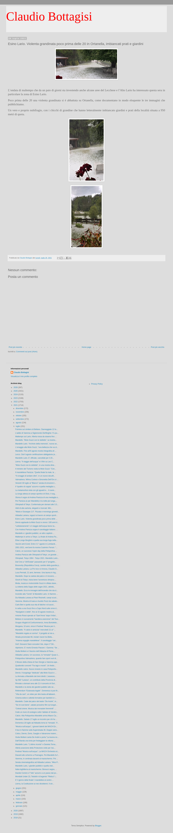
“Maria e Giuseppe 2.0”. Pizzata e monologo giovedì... (37, 512)
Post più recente (15, 347)
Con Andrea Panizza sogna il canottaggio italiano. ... (36, 530)
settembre (20, 419)
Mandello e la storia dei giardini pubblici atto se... (35, 687)
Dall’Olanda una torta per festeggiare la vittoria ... (35, 741)
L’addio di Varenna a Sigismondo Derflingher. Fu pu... (37, 433)
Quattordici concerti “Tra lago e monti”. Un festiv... (35, 666)
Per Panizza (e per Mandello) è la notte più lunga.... (36, 501)
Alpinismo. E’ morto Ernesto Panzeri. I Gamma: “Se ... (37, 648)
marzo (18, 799)
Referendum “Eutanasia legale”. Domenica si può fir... (37, 691)
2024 (16, 394)
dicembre (20, 408)
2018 (16, 818)
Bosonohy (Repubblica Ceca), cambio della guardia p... (37, 565)
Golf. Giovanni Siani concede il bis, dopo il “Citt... (35, 644)
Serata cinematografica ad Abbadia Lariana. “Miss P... (37, 762)
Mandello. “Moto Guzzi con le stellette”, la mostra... (36, 440)
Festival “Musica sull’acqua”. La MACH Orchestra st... (37, 751)
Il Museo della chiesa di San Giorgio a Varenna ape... (37, 662)
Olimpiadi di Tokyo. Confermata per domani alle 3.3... (36, 504)
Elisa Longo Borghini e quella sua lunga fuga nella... (36, 540)
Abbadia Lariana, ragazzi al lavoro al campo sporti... (36, 515)
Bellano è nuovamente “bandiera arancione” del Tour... (37, 619)
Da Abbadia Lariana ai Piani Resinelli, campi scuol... (36, 598)
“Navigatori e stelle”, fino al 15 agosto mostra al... (35, 612)
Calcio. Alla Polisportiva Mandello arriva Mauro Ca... (36, 716)
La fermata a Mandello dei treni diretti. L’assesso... (35, 676)
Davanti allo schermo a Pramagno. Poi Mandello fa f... (37, 755)
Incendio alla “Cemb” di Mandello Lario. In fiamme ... (36, 594)
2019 (16, 814)
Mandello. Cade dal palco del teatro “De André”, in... (36, 701)
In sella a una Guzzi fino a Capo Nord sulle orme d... (36, 608)
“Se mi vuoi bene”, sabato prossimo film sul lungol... (36, 705)
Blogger (98, 826)
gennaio (19, 806)
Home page (86, 347)
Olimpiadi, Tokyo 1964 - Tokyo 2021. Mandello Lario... (37, 558)
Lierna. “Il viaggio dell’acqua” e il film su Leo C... (34, 462)
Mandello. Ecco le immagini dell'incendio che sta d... (36, 590)
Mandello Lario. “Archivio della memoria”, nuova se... (36, 444)
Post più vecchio (157, 347)
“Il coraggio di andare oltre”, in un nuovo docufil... (35, 476)
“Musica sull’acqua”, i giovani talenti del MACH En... (36, 726)
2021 (16, 405)
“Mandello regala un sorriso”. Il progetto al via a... (35, 633)
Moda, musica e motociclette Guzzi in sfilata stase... (36, 583)
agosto (19, 423)
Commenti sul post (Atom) (26, 352)
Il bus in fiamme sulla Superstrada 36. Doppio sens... (36, 730)
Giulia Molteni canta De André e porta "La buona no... (37, 737)
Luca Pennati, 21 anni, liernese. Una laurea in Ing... (36, 573)
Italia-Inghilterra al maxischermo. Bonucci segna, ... (36, 769)
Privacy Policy (97, 384)
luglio (18, 426)
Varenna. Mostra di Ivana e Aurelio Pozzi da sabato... (36, 601)
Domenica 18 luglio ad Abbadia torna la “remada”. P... (37, 723)
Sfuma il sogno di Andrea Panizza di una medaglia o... (37, 497)
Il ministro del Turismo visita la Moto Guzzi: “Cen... (35, 469)
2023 (16, 398)
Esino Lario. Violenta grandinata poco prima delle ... (36, 519)
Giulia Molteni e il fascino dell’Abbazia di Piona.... (35, 651)
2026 (16, 387)
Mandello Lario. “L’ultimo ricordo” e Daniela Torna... (36, 744)
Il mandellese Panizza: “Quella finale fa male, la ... (35, 472)
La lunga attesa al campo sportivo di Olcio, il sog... (35, 494)
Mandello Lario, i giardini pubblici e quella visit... (34, 766)
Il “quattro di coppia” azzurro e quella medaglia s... (35, 487)
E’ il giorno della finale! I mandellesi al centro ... (34, 780)
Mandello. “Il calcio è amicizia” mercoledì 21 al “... (35, 630)
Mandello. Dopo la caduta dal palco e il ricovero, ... (35, 576)
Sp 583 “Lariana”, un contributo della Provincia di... (36, 680)
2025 (16, 391)
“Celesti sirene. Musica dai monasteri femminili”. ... (35, 709)
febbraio (19, 802)
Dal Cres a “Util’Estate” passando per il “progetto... (35, 562)
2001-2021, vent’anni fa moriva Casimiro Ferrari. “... (36, 547)
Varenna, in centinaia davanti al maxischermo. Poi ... (36, 759)
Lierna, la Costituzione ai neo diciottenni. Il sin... (34, 784)
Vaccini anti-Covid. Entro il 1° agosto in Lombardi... (35, 544)
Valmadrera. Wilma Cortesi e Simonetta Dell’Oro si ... (36, 479)
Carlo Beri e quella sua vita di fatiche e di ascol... (35, 605)
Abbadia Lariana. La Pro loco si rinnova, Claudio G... (36, 569)
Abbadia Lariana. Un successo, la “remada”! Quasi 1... (37, 655)
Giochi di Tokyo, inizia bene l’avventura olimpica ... (35, 580)
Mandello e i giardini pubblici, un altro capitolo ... (34, 533)
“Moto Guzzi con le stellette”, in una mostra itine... (35, 465)
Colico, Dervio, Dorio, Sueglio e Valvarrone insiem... (36, 733)
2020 (16, 811)
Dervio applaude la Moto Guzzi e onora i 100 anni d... (37, 522)
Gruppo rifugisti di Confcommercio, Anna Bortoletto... (36, 623)
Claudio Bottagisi (49, 16)
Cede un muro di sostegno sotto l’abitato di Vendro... (36, 712)
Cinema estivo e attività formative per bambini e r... (35, 698)
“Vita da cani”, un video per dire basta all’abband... (35, 694)
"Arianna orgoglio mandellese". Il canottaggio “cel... (36, 640)
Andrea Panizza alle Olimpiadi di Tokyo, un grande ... (36, 555)
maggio (19, 792)
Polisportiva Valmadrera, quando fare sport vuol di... (36, 658)
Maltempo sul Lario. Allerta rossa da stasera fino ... (35, 436)
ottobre (19, 416)
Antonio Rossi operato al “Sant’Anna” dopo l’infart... (36, 615)
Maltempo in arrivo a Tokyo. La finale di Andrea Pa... (36, 537)
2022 (16, 402)
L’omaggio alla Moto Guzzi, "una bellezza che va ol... (36, 447)
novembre (20, 412)
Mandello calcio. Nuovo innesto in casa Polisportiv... (36, 669)
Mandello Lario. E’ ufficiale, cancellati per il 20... (34, 458)
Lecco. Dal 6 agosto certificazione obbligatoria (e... (35, 454)
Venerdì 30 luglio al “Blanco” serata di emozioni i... (35, 483)
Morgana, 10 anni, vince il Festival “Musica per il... (35, 626)
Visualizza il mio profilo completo (24, 376)
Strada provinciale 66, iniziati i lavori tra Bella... (34, 637)
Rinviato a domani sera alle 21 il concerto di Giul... (35, 683)
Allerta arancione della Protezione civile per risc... (35, 748)
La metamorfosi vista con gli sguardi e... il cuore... (35, 490)
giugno (19, 788)
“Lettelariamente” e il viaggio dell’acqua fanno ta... (35, 526)
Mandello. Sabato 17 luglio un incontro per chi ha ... (36, 719)
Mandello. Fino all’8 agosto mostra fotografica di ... (35, 451)
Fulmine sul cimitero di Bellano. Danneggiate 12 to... (36, 429)
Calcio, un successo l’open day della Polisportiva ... (36, 551)
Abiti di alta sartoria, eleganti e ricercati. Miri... (33, 508)
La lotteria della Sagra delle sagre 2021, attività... (35, 587)
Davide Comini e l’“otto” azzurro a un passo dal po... (36, 773)
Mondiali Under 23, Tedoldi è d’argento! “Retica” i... (36, 776)
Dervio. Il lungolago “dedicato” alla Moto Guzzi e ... (35, 673)
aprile (18, 795)
